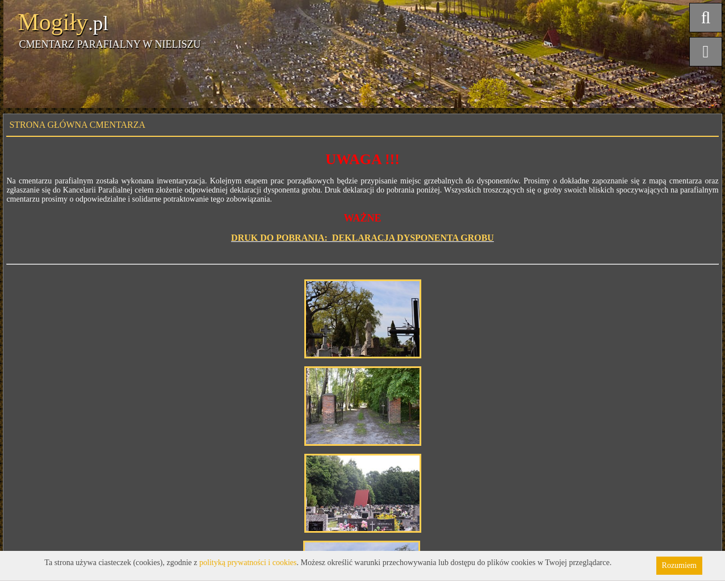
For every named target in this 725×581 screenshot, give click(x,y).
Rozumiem (679, 565)
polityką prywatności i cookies (247, 562)
